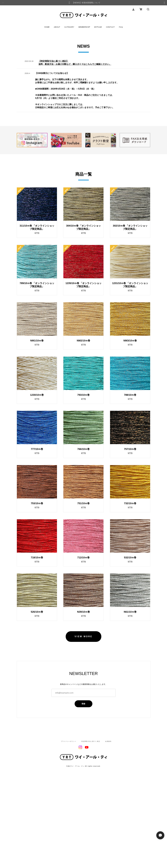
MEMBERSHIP (84, 27)
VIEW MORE (83, 694)
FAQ (121, 27)
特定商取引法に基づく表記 (90, 798)
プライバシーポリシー (68, 798)
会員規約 (108, 798)
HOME (47, 27)
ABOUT (57, 27)
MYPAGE (98, 27)
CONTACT (110, 27)
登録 (83, 761)
